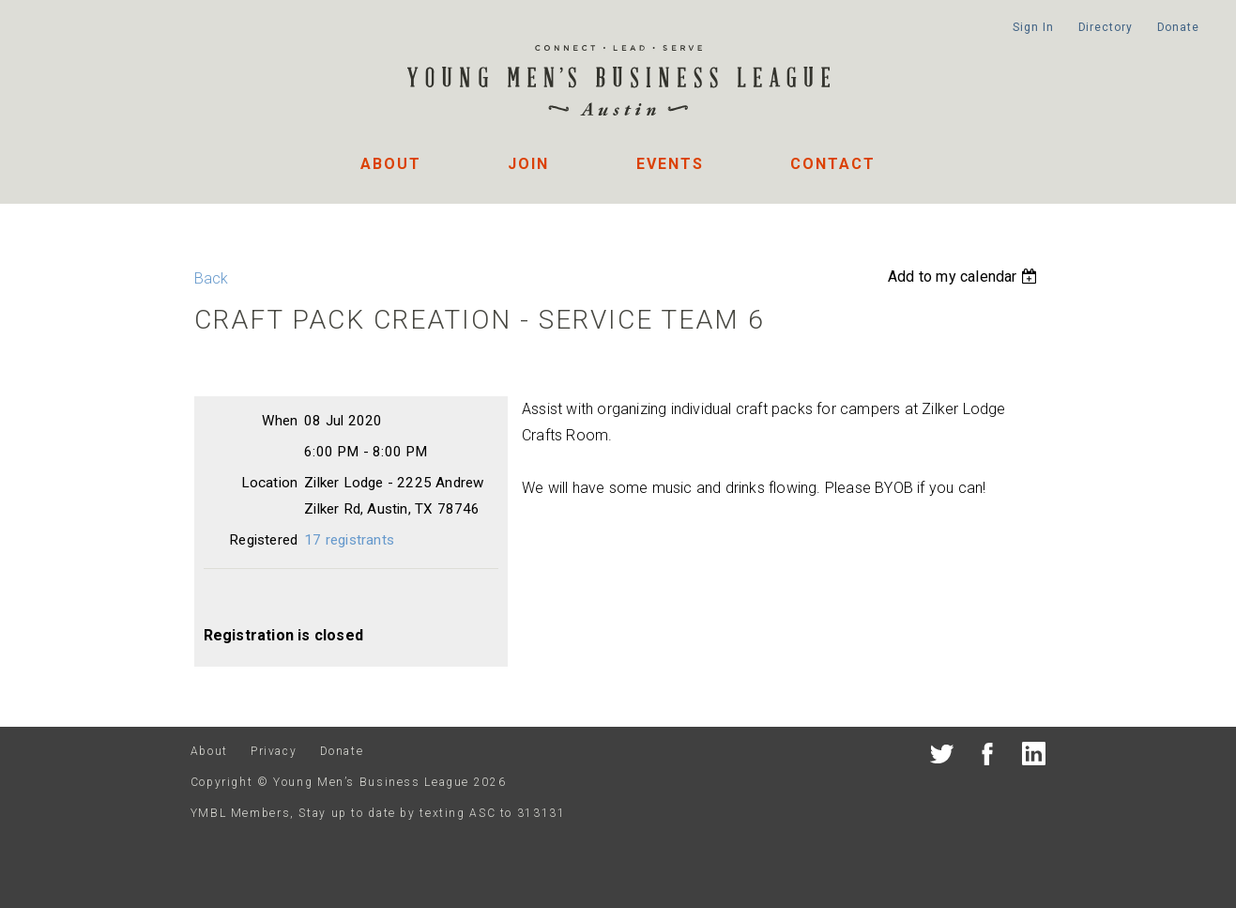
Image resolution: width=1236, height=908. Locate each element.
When (280, 420)
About (390, 164)
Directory (1105, 27)
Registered (263, 539)
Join (528, 164)
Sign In (1033, 27)
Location (269, 482)
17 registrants (349, 539)
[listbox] (965, 276)
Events (670, 164)
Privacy (274, 751)
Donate (1178, 27)
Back (211, 278)
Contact (833, 164)
